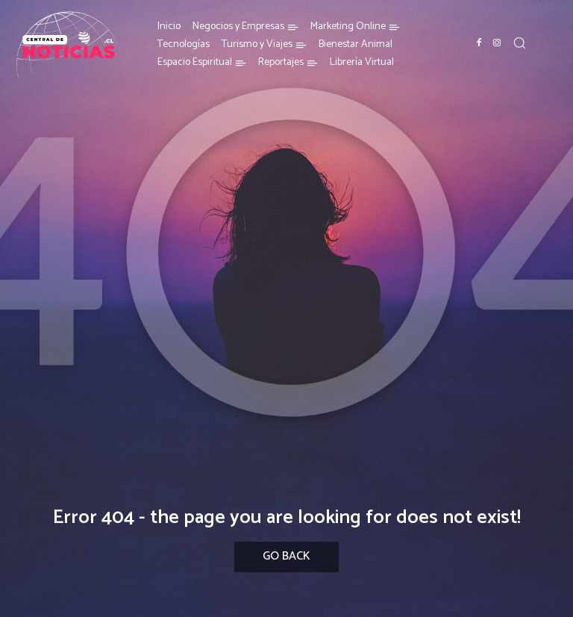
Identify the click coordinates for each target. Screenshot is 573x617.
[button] (519, 42)
